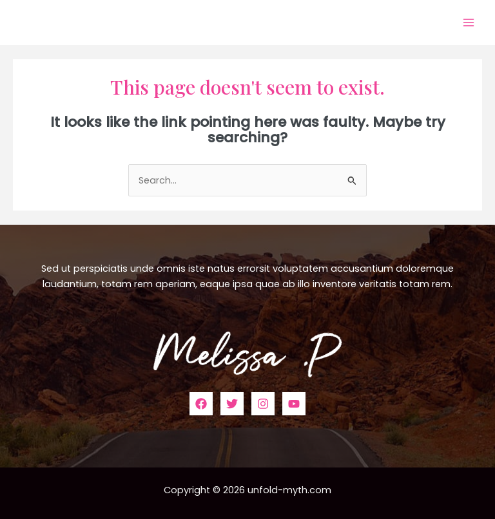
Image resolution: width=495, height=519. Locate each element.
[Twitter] (232, 403)
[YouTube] (294, 403)
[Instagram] (263, 403)
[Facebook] (201, 403)
